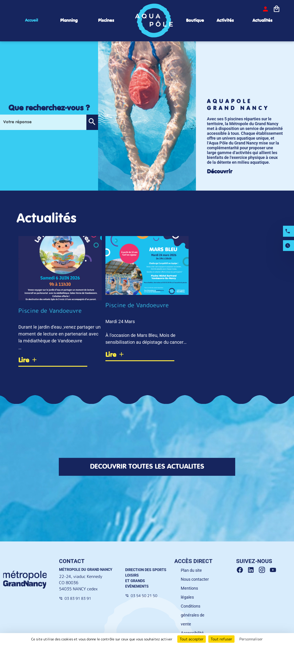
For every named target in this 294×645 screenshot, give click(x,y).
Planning (69, 20)
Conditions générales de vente (192, 615)
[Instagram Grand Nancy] (263, 570)
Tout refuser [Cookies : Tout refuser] (221, 639)
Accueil (31, 20)
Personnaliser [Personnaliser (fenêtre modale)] (251, 639)
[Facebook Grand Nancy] (241, 570)
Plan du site (191, 571)
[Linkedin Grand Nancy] (252, 570)
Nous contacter (195, 579)
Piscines (106, 20)
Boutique (195, 20)
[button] (92, 122)
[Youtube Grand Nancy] (273, 570)
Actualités (262, 20)
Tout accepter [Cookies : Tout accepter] (192, 639)
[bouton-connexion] (265, 8)
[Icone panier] (276, 8)
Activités (225, 20)
